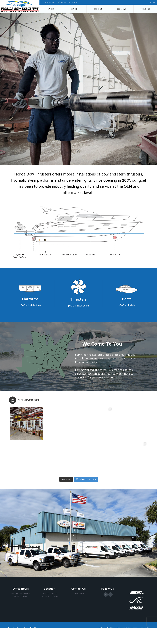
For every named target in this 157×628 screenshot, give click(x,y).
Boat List (74, 8)
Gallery (51, 8)
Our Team (98, 8)
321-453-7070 (49, 2)
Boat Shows (121, 8)
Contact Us (145, 8)
